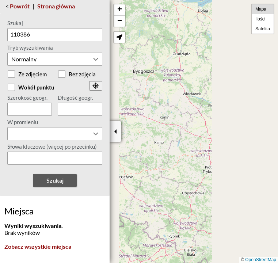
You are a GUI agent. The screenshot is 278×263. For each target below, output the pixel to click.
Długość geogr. (75, 97)
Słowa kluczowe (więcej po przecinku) (52, 146)
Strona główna (56, 6)
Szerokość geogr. (27, 97)
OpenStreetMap (260, 259)
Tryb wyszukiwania (30, 47)
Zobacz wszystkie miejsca (37, 246)
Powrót (20, 6)
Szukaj (15, 23)
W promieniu (22, 122)
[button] (119, 10)
